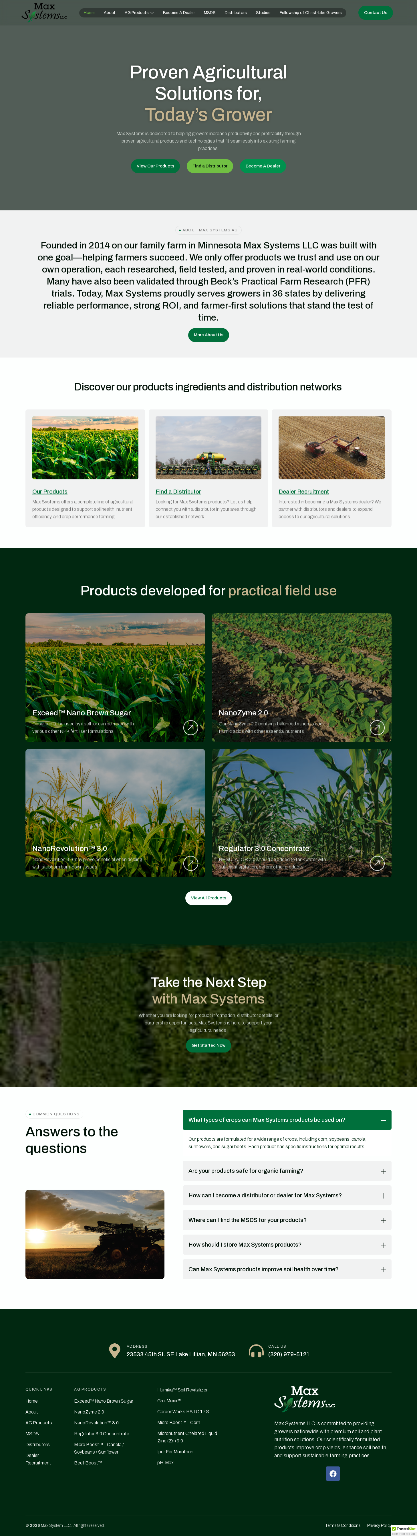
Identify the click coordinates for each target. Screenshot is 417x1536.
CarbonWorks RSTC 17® (183, 1411)
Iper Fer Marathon (175, 1451)
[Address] (114, 1350)
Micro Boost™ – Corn (178, 1422)
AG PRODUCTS (90, 1389)
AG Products (139, 13)
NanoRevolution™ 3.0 (96, 1422)
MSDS (210, 13)
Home (89, 13)
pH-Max (165, 1462)
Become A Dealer (179, 13)
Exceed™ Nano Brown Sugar (103, 1401)
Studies (263, 13)
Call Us (277, 1347)
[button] (404, 1530)
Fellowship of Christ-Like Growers (311, 13)
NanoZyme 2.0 (89, 1411)
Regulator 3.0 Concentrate (101, 1433)
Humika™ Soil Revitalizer (182, 1389)
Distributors (236, 13)
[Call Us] (256, 1350)
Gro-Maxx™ (169, 1400)
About (110, 13)
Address (137, 1347)
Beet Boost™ (88, 1462)
